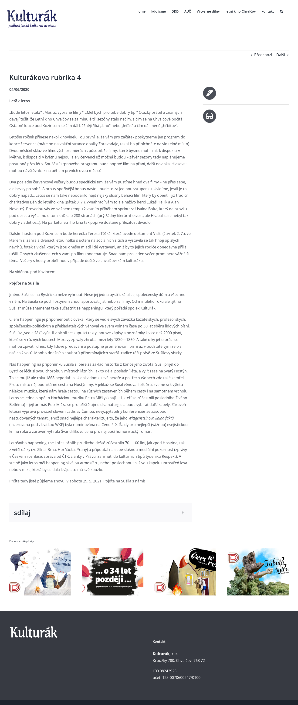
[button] (281, 11)
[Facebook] (183, 512)
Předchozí (263, 54)
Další (280, 54)
